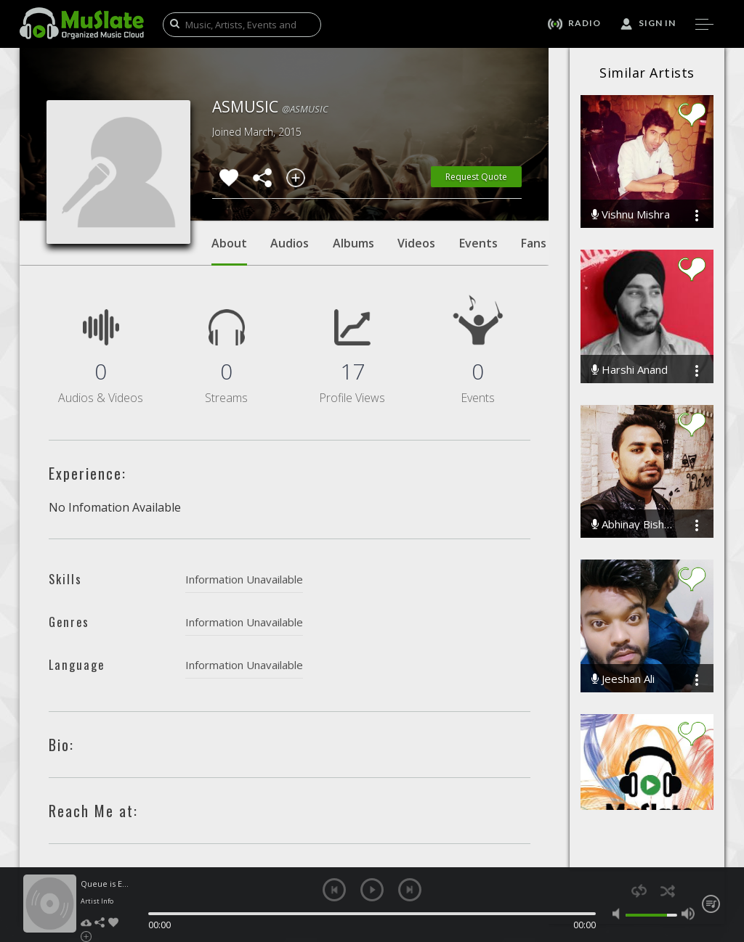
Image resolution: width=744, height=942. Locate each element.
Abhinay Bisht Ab (632, 524)
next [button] (409, 889)
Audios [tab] (289, 243)
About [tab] (229, 250)
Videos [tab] (416, 243)
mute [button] (619, 913)
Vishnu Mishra (630, 214)
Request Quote (476, 177)
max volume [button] (688, 913)
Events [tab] (478, 243)
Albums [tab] (353, 243)
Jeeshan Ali (623, 679)
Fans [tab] (533, 243)
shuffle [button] (667, 891)
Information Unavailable (244, 579)
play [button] (372, 889)
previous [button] (334, 889)
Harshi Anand (629, 370)
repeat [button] (639, 891)
